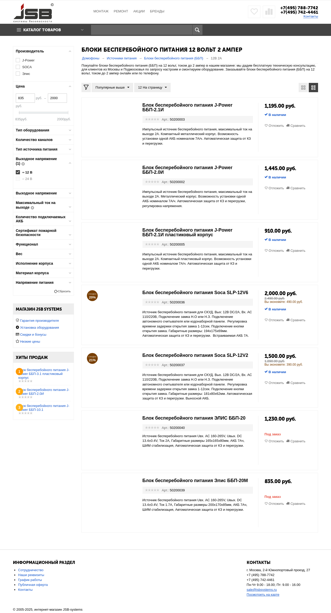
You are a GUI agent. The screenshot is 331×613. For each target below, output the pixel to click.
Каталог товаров (42, 30)
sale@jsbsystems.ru (262, 590)
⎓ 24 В (27, 179)
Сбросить (64, 291)
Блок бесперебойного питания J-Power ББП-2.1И (187, 107)
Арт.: (165, 119)
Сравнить (297, 126)
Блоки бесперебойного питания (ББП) (173, 58)
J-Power (28, 60)
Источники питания (122, 58)
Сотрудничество (30, 570)
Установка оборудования (39, 327)
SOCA (27, 67)
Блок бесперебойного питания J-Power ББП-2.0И (187, 170)
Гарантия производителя (39, 321)
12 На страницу (152, 87)
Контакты (311, 16)
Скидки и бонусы (33, 334)
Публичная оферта (33, 585)
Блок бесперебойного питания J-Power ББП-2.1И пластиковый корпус (187, 232)
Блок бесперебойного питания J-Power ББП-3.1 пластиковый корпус (43, 374)
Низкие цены (30, 341)
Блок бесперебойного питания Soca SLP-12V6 (195, 292)
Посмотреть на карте (263, 594)
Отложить (276, 126)
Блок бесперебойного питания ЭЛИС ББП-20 (194, 418)
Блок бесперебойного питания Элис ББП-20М (195, 480)
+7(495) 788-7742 (299, 7)
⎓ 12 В (27, 172)
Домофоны (90, 58)
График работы (30, 580)
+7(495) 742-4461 (299, 12)
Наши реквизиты (31, 575)
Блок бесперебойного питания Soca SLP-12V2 (195, 355)
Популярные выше (112, 87)
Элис (26, 74)
